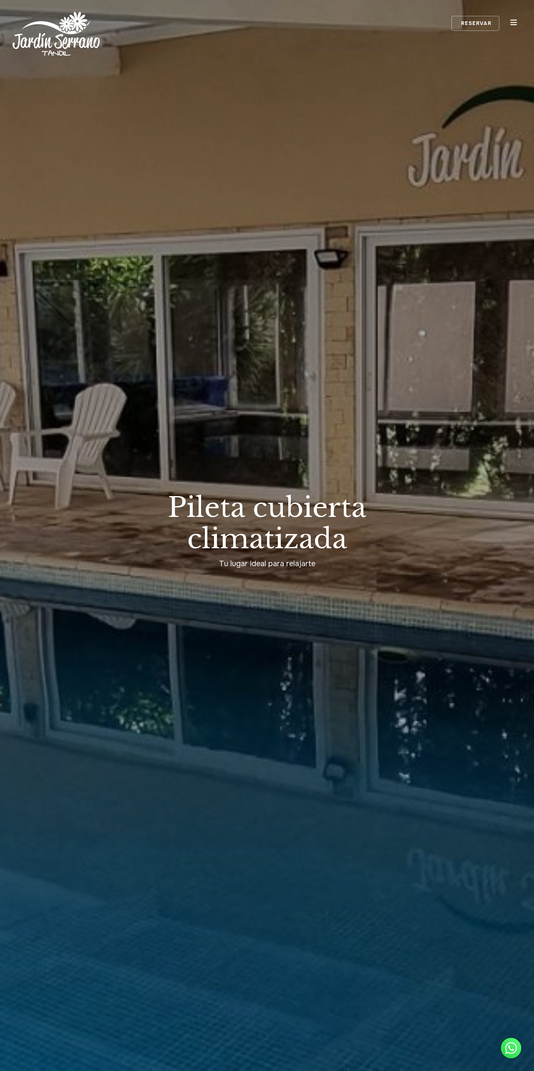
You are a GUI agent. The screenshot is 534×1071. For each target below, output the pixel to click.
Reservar (475, 23)
